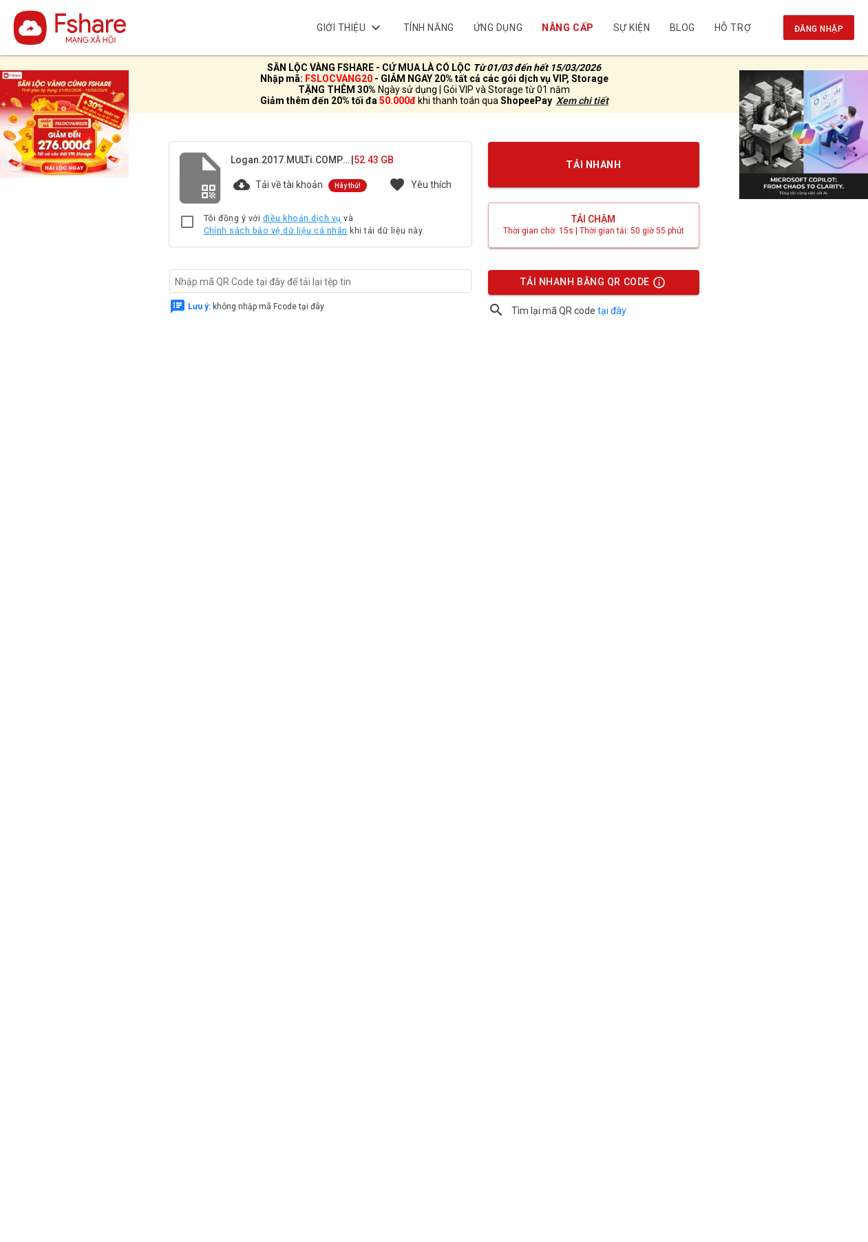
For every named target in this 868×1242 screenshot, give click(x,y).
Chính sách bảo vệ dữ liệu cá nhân (276, 231)
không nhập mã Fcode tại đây (256, 306)
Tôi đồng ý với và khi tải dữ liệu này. (314, 225)
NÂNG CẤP (568, 27)
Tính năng (428, 27)
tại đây (611, 310)
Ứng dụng (498, 27)
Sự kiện (631, 27)
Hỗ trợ (732, 27)
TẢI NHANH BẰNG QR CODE (592, 285)
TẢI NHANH (593, 164)
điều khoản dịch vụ (302, 218)
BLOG (682, 27)
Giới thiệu (350, 27)
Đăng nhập (818, 29)
